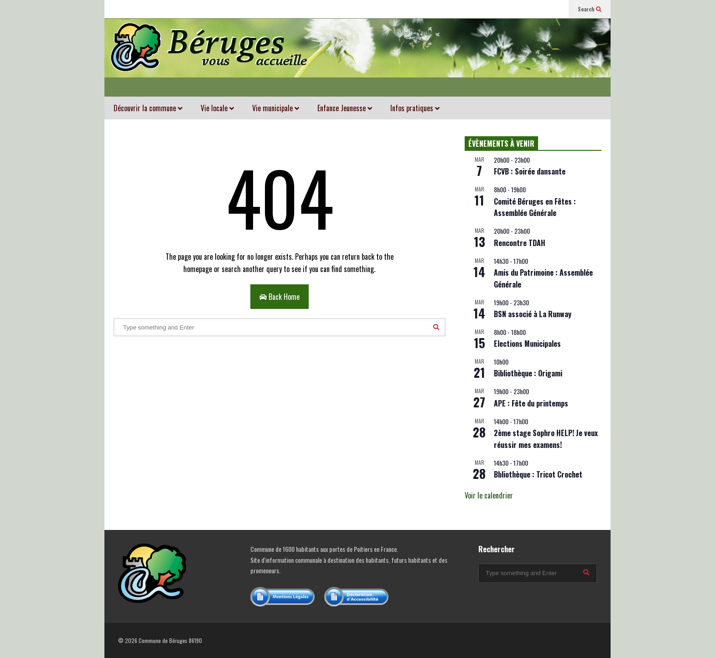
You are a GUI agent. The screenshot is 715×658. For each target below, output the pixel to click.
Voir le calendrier (489, 495)
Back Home (279, 296)
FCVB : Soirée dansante (529, 171)
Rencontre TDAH (519, 242)
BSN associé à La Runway (532, 313)
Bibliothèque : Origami (528, 373)
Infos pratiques (415, 108)
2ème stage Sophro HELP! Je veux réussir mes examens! (546, 438)
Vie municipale (275, 108)
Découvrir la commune (148, 108)
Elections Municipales (527, 343)
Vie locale (217, 108)
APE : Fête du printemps (531, 403)
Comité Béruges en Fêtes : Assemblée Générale (535, 207)
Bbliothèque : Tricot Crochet (538, 474)
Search (589, 9)
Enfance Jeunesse (344, 108)
